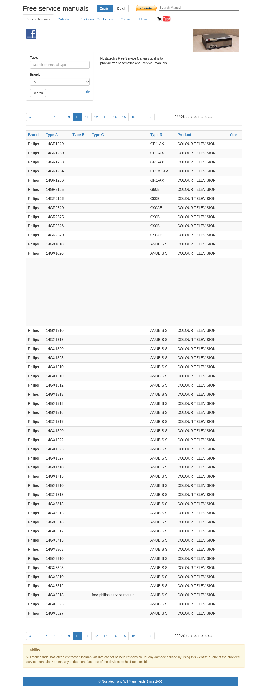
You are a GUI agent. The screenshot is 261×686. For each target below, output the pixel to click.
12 (96, 117)
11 (87, 117)
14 (115, 117)
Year (233, 135)
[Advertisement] (124, 40)
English (105, 8)
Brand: (35, 74)
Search (38, 93)
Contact (125, 19)
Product (184, 135)
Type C (98, 135)
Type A (52, 135)
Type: (34, 57)
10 (77, 117)
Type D (156, 135)
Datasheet (65, 19)
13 (105, 117)
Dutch (121, 8)
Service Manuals (38, 19)
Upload (144, 19)
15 (124, 117)
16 (133, 117)
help (87, 91)
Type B (78, 135)
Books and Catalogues (96, 19)
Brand (33, 135)
